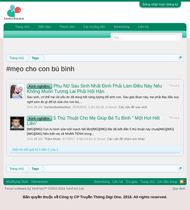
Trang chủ (22, 26)
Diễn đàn (44, 26)
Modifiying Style (17, 181)
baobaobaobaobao (57, 107)
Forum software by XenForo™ (45, 188)
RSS (182, 182)
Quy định (179, 188)
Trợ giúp (132, 181)
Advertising (121, 26)
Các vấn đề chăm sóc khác (126, 139)
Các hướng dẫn (94, 26)
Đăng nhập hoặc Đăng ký (160, 4)
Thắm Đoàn (52, 139)
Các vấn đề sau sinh (133, 107)
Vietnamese (39, 181)
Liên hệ (143, 26)
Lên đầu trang (167, 181)
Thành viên (67, 26)
